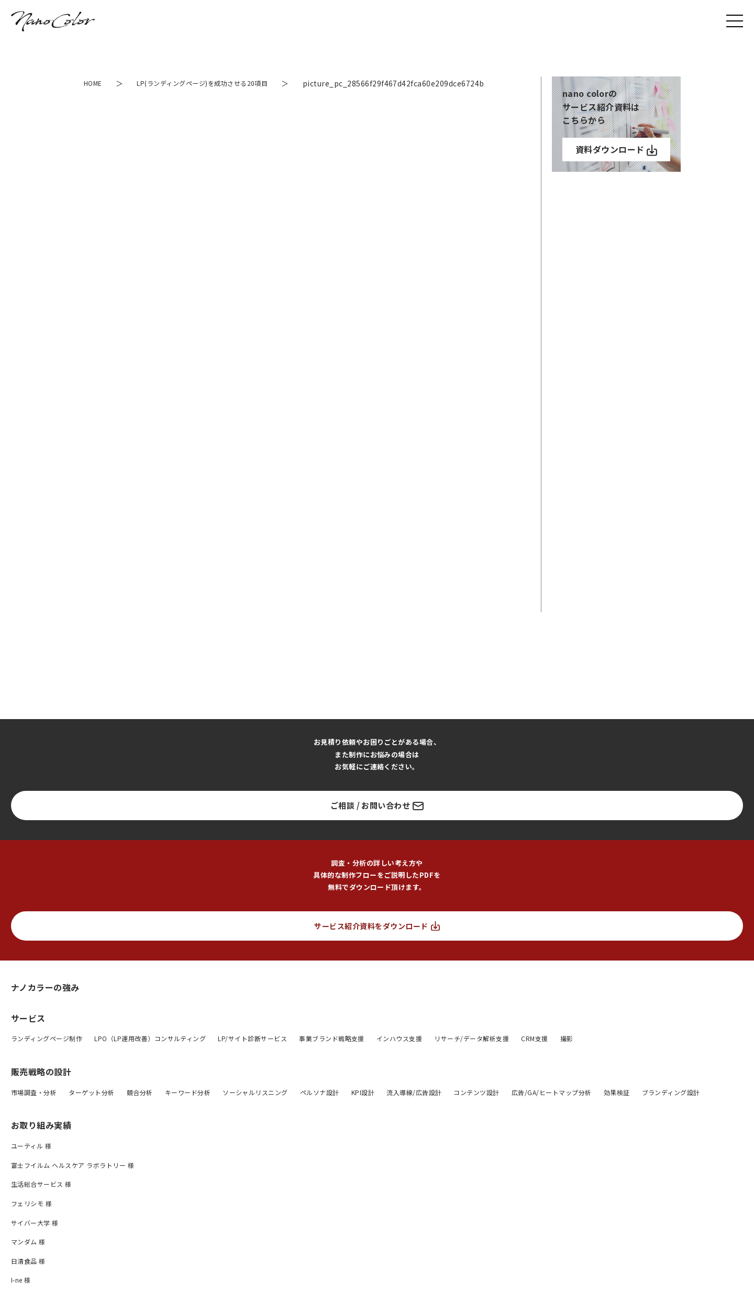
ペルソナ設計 (319, 1092)
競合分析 (140, 1092)
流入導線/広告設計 (413, 1092)
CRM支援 (534, 1038)
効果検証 (617, 1092)
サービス (28, 1018)
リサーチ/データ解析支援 (471, 1038)
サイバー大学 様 (35, 1222)
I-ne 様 (21, 1279)
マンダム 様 (28, 1241)
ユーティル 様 (31, 1145)
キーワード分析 (187, 1092)
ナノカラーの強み (45, 987)
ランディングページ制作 (46, 1038)
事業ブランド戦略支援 (331, 1038)
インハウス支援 (399, 1038)
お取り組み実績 (41, 1125)
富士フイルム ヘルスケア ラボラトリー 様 (72, 1165)
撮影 (566, 1038)
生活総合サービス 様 (41, 1183)
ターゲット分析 (91, 1092)
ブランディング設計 (671, 1092)
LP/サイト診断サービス (252, 1038)
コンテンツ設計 (476, 1092)
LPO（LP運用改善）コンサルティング (150, 1038)
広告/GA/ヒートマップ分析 (552, 1092)
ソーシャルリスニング (255, 1092)
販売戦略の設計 (41, 1071)
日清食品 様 (28, 1260)
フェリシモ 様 (31, 1203)
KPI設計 (362, 1092)
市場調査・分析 (34, 1092)
